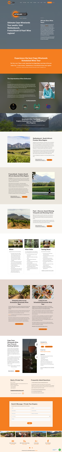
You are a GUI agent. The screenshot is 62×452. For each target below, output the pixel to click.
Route (28, 2)
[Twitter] (54, 2)
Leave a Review (13, 444)
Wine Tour (46, 25)
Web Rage (36, 450)
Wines (31, 2)
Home (21, 2)
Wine (17, 89)
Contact (45, 2)
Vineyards (35, 2)
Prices (41, 2)
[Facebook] (29, 448)
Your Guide (25, 2)
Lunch (38, 2)
